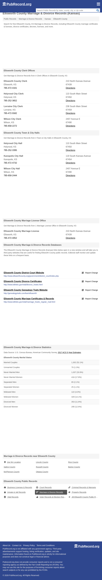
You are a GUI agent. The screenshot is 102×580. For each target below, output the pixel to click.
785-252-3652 (10, 100)
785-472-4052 (10, 238)
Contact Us (16, 545)
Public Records (10, 19)
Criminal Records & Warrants (82, 487)
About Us (6, 545)
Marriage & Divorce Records (49, 492)
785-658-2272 (10, 126)
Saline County (9, 467)
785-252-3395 (10, 150)
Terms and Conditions (46, 545)
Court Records (44, 487)
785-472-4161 (10, 88)
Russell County (42, 467)
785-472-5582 (10, 113)
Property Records (77, 492)
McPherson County (12, 472)
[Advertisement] (51, 47)
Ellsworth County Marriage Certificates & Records (29, 299)
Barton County (74, 467)
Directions (70, 88)
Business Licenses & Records (18, 487)
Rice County (73, 462)
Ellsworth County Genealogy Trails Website (26, 290)
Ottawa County (42, 472)
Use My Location (12, 462)
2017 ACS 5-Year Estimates (69, 352)
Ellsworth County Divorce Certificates (23, 281)
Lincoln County (42, 462)
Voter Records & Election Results (51, 497)
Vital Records (11, 497)
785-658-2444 (10, 175)
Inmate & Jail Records (15, 492)
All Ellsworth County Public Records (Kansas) (83, 497)
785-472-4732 (10, 163)
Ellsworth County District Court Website (24, 273)
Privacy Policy (29, 545)
